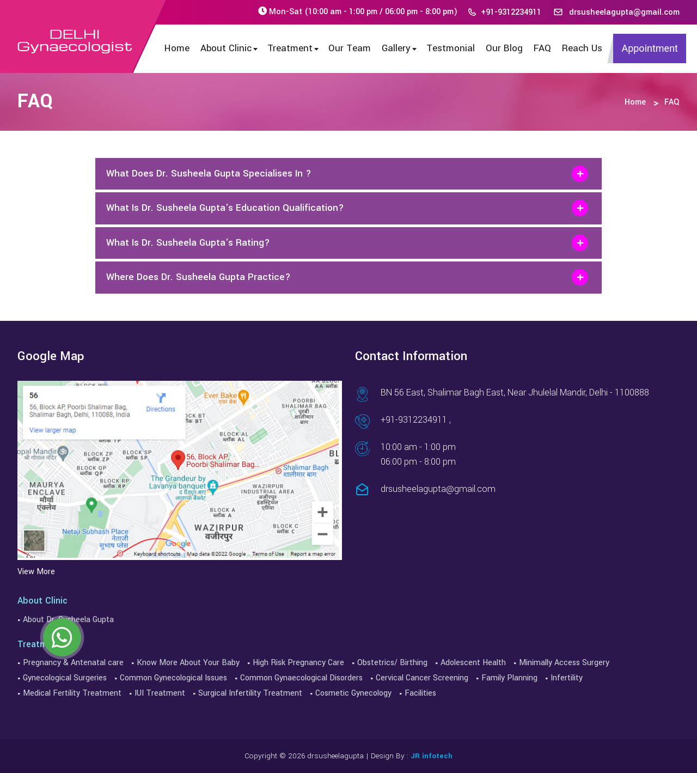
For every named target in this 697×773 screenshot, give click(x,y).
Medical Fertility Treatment (72, 693)
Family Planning (509, 678)
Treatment (293, 48)
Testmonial (450, 48)
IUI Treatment (159, 693)
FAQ (542, 48)
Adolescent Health (473, 662)
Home (176, 48)
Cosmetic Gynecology (353, 693)
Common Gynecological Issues (173, 678)
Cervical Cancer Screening (422, 678)
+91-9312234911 (504, 12)
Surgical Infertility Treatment (250, 693)
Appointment (649, 48)
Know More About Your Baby (188, 662)
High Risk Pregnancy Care (298, 662)
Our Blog (504, 48)
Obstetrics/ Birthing (392, 662)
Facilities (420, 693)
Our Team (349, 48)
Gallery (400, 48)
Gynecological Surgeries (65, 678)
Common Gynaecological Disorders (301, 678)
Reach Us (582, 48)
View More (36, 571)
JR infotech (432, 756)
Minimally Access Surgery (564, 662)
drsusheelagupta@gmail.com (616, 12)
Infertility (567, 678)
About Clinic (229, 48)
